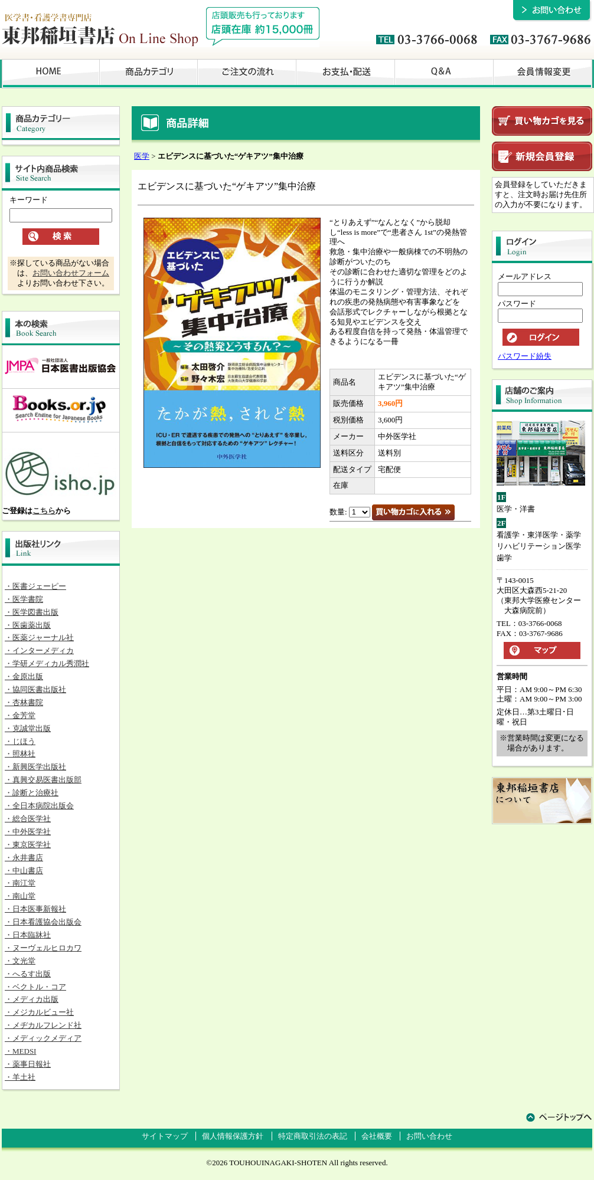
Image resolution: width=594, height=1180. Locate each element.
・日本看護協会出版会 (43, 921)
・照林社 (20, 753)
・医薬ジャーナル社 (39, 637)
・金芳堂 (20, 715)
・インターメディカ (39, 650)
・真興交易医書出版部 (43, 779)
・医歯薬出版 (28, 625)
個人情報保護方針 (232, 1136)
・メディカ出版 (31, 999)
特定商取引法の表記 (312, 1136)
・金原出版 (24, 676)
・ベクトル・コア (35, 986)
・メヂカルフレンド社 (43, 1025)
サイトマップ (165, 1136)
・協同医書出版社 (35, 689)
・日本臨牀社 (28, 934)
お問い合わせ (429, 1136)
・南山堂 (20, 895)
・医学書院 (24, 599)
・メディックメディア (43, 1038)
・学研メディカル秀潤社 (47, 663)
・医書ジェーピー (35, 586)
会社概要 (376, 1136)
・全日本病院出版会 (39, 805)
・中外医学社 (28, 831)
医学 (141, 156)
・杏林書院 (24, 702)
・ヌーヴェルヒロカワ (43, 947)
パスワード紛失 (524, 356)
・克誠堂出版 (28, 728)
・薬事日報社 (28, 1064)
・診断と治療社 (31, 792)
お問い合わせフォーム (70, 272)
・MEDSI (20, 1051)
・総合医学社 (28, 818)
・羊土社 (20, 1077)
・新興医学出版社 (35, 766)
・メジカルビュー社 (39, 1012)
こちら (44, 510)
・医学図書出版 (31, 612)
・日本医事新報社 (35, 908)
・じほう (20, 741)
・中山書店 (24, 870)
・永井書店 (24, 857)
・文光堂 (20, 960)
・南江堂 (20, 883)
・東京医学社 (28, 844)
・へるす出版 (28, 973)
